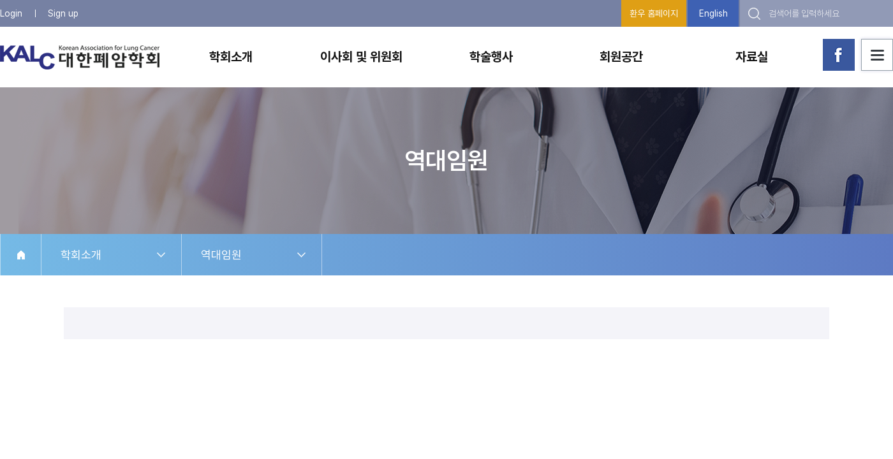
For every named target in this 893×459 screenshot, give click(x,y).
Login (11, 13)
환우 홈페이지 (654, 13)
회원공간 (621, 56)
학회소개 (231, 56)
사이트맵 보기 (877, 55)
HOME (20, 254)
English (713, 13)
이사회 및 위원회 (361, 56)
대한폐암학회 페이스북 (839, 55)
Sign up (63, 13)
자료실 (751, 56)
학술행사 (491, 56)
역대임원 (221, 254)
